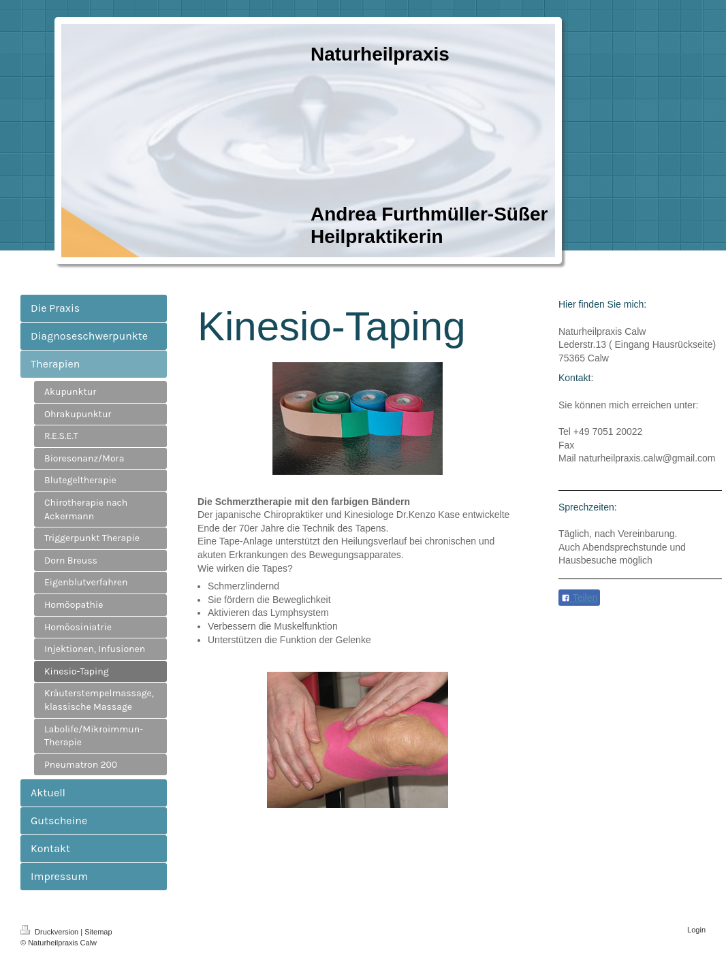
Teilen (579, 597)
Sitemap (98, 932)
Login (696, 930)
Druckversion (50, 932)
